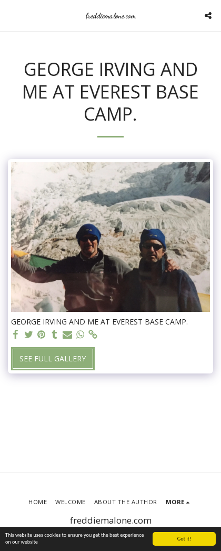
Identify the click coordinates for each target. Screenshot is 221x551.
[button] (12, 15)
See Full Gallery (52, 358)
